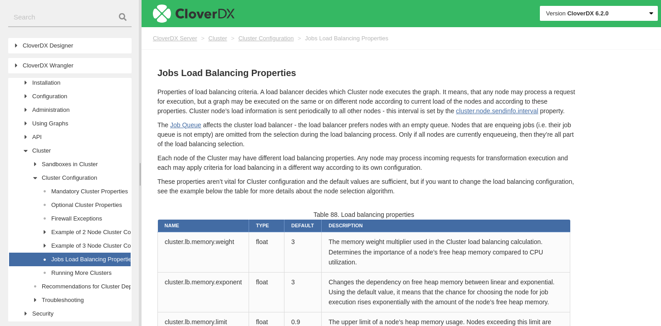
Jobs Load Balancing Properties (346, 38)
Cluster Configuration (266, 38)
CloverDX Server (175, 38)
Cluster (217, 38)
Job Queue (185, 125)
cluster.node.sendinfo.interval (497, 111)
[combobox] (70, 17)
